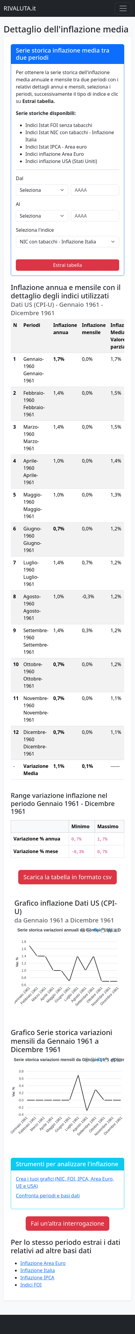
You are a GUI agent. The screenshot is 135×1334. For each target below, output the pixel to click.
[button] (83, 929)
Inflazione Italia (37, 1270)
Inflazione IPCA (37, 1277)
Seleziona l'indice (35, 230)
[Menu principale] (123, 8)
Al (18, 204)
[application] (67, 971)
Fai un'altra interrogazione (67, 1223)
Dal (19, 178)
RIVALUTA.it (20, 8)
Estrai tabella (67, 265)
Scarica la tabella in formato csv (67, 877)
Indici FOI (31, 1284)
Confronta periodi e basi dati (48, 1195)
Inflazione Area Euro (43, 1263)
